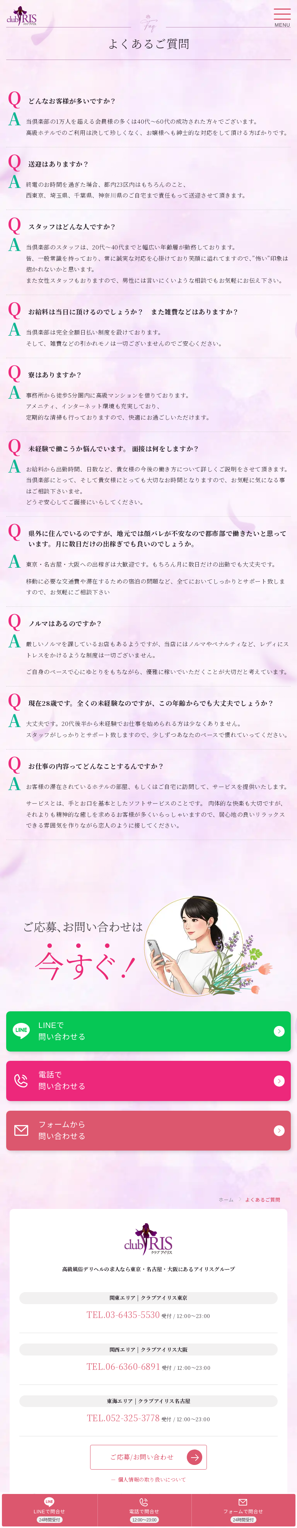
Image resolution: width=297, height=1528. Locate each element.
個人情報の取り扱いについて (152, 1479)
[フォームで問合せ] (243, 1510)
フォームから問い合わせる (49, 1130)
